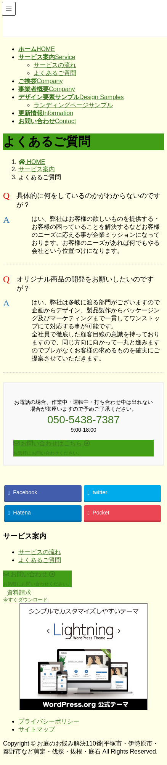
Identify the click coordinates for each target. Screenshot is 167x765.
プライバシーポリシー (48, 721)
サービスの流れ (55, 65)
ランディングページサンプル (73, 105)
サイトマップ (36, 729)
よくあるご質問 (55, 73)
